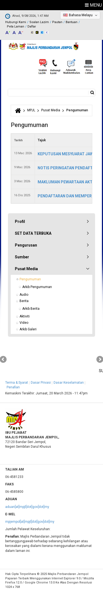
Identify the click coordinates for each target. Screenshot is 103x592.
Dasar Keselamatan (69, 382)
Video (24, 323)
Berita (24, 301)
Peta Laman (15, 26)
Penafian (13, 387)
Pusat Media (50, 110)
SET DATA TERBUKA (33, 233)
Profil (20, 221)
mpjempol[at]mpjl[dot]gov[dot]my (29, 522)
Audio (24, 295)
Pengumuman (30, 279)
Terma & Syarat (16, 382)
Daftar (31, 26)
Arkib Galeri (28, 329)
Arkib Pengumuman (37, 287)
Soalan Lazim (39, 22)
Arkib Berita (31, 309)
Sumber (22, 257)
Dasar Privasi (41, 382)
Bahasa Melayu (81, 15)
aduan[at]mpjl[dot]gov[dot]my (27, 507)
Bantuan (71, 22)
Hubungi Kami (15, 22)
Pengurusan (26, 245)
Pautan (57, 22)
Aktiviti (25, 316)
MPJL (31, 110)
